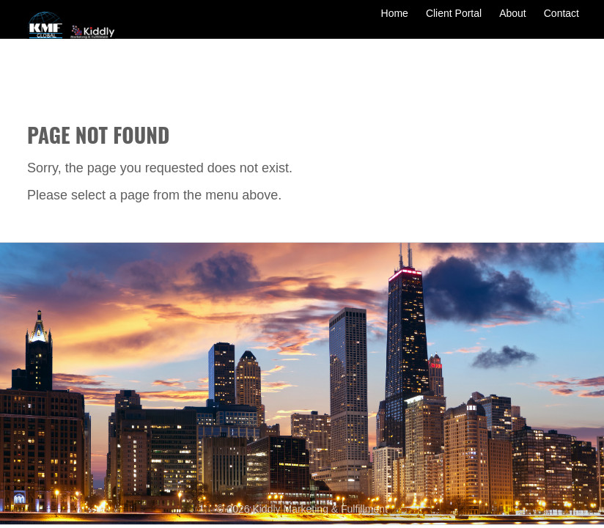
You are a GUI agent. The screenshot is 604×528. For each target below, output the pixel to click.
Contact (561, 23)
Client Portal (454, 23)
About (512, 23)
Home (394, 23)
